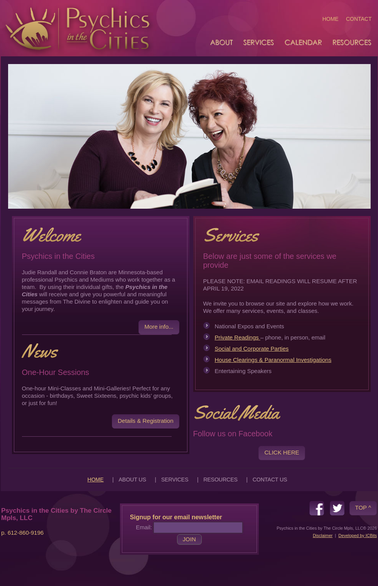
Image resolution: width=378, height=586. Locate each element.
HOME (330, 19)
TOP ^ (363, 507)
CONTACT (359, 19)
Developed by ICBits (357, 535)
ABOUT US (132, 479)
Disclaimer (322, 535)
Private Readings (237, 337)
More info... (158, 326)
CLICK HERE (281, 452)
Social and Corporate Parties (252, 348)
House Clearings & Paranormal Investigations (273, 359)
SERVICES (175, 479)
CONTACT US (270, 479)
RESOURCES (220, 479)
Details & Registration (145, 420)
